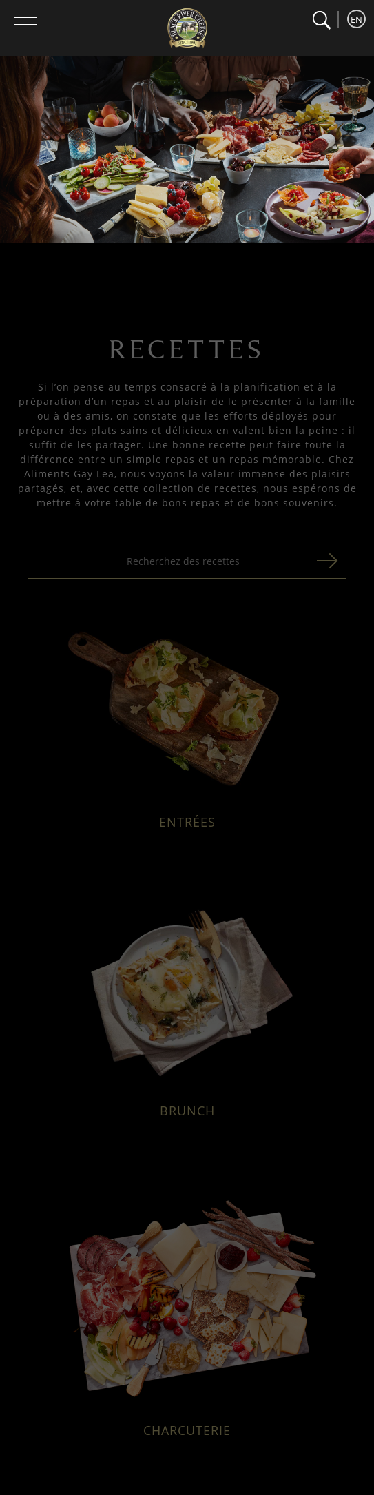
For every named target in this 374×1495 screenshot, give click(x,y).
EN (356, 19)
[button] (321, 20)
